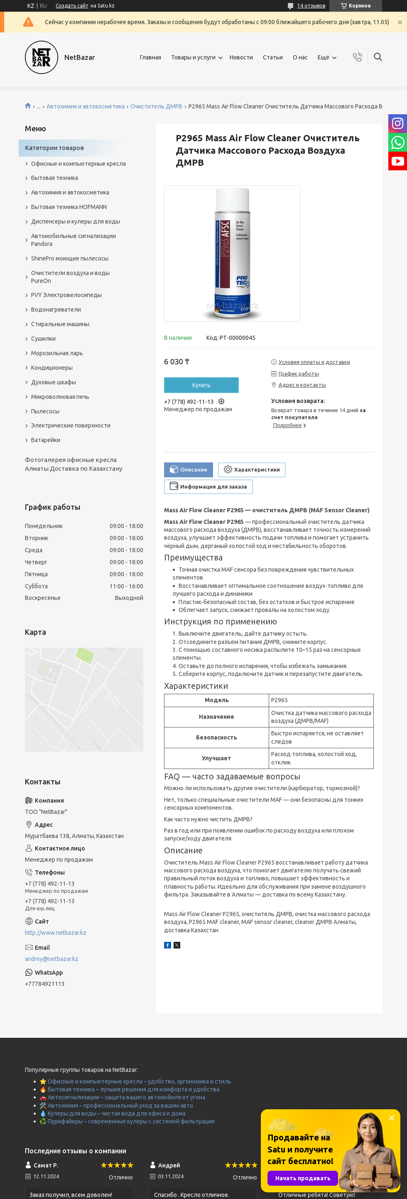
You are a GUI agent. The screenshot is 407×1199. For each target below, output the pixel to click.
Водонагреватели (56, 309)
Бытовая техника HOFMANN (69, 207)
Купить (201, 385)
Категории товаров (54, 147)
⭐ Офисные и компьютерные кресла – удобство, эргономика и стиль (135, 1081)
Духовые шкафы (53, 382)
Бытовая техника (54, 177)
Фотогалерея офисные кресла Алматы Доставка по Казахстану (73, 464)
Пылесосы (45, 411)
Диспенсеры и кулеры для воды (75, 221)
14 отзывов (311, 5)
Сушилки (43, 338)
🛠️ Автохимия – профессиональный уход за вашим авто (116, 1105)
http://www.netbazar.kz (55, 932)
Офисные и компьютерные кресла (78, 163)
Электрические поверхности (70, 425)
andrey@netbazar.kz (51, 959)
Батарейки (45, 440)
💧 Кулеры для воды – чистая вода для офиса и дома (112, 1113)
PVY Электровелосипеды (66, 295)
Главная (150, 57)
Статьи (273, 57)
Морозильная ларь (57, 353)
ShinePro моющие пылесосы (69, 258)
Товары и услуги (193, 57)
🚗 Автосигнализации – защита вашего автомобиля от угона (122, 1097)
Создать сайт (72, 5)
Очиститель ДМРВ (156, 106)
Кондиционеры (52, 367)
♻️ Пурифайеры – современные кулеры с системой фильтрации (127, 1121)
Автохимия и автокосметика (86, 106)
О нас (300, 57)
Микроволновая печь (60, 396)
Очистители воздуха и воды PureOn (70, 277)
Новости (241, 57)
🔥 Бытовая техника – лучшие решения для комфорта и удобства (129, 1089)
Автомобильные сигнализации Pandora (73, 240)
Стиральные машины (60, 324)
